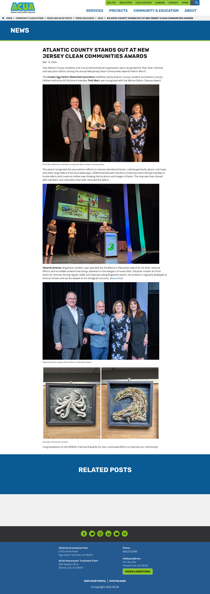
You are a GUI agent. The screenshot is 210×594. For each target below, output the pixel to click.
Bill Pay (111, 2)
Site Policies (117, 581)
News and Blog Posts (59, 18)
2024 (100, 18)
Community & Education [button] (156, 11)
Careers (160, 2)
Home (9, 18)
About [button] (190, 11)
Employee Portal (95, 581)
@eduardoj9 (116, 278)
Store (185, 2)
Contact (173, 2)
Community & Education (29, 18)
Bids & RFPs (126, 2)
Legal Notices (144, 2)
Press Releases (85, 18)
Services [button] (94, 11)
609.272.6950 (130, 551)
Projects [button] (118, 11)
